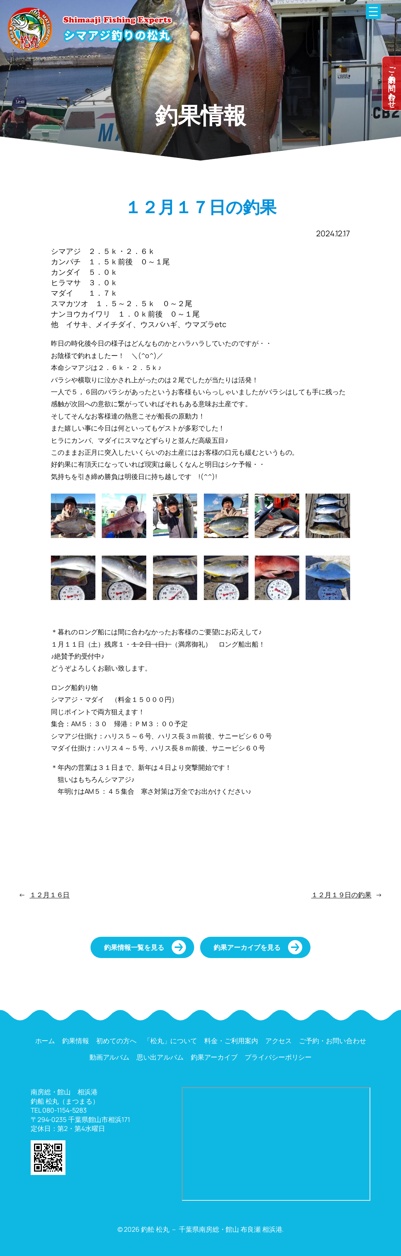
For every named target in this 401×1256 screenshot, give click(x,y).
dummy (391, 83)
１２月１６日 (50, 894)
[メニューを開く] (373, 11)
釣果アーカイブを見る (247, 947)
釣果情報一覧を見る (134, 947)
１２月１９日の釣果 (341, 894)
